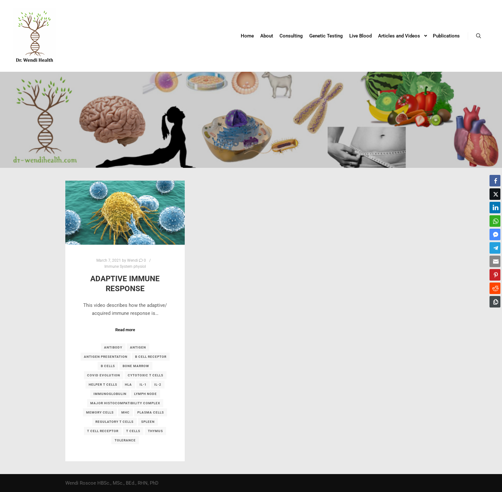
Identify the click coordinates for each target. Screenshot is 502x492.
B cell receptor (150, 356)
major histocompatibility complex (125, 403)
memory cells (100, 412)
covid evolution (103, 375)
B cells (108, 366)
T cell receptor (102, 431)
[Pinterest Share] (495, 275)
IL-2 (157, 384)
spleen (148, 421)
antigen (138, 347)
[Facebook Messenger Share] (495, 234)
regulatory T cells (114, 421)
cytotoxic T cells (145, 375)
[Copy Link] (495, 302)
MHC (125, 412)
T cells (133, 431)
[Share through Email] (495, 261)
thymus (155, 431)
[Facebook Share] (495, 180)
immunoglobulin (109, 394)
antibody (113, 347)
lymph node (145, 394)
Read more (125, 329)
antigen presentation (105, 356)
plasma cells (150, 412)
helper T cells (103, 384)
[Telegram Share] (495, 248)
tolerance (125, 440)
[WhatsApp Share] (495, 221)
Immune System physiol (125, 266)
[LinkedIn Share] (495, 207)
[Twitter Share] (495, 194)
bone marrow (136, 366)
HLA (128, 384)
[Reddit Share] (495, 288)
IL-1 (143, 384)
